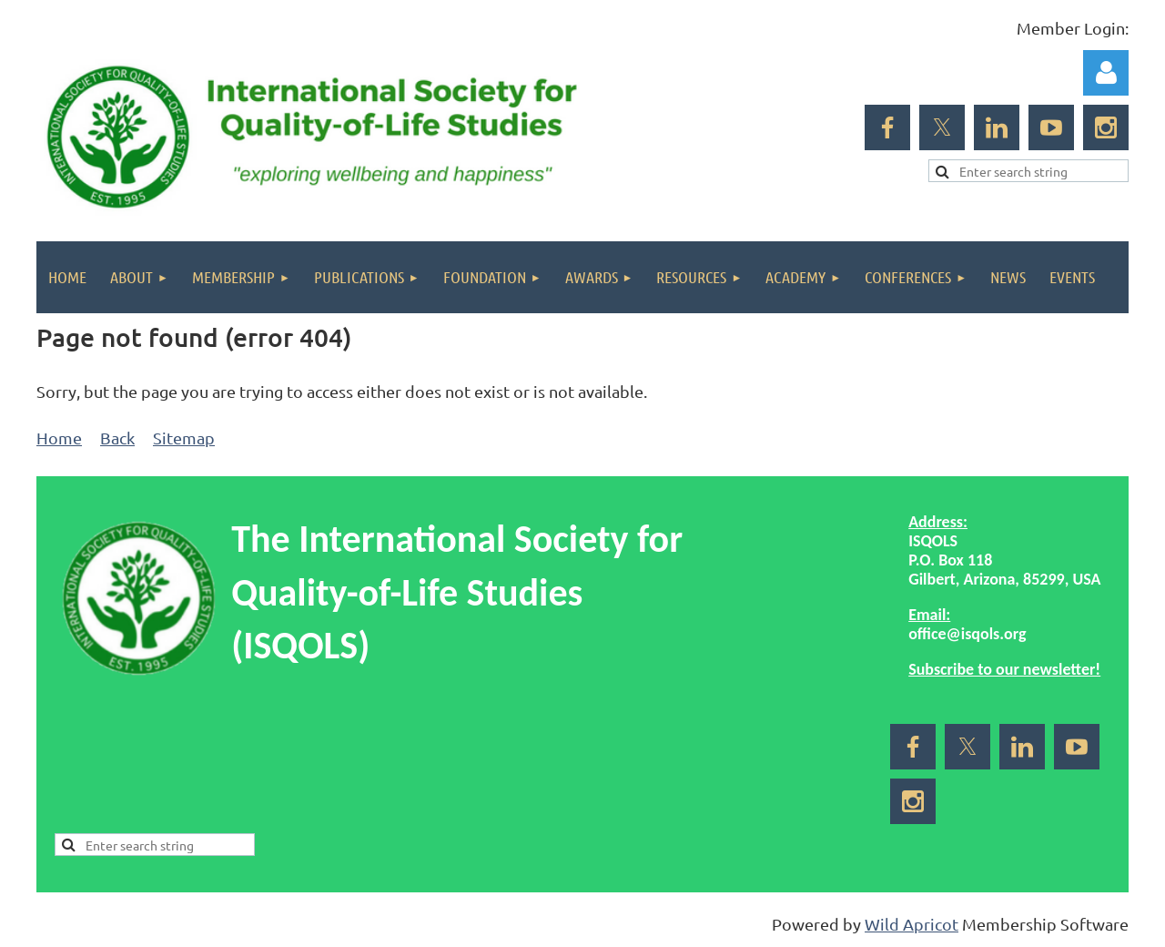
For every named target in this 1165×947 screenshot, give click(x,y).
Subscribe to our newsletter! (1004, 669)
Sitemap (184, 437)
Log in (1106, 73)
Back (117, 437)
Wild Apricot (911, 923)
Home (59, 437)
